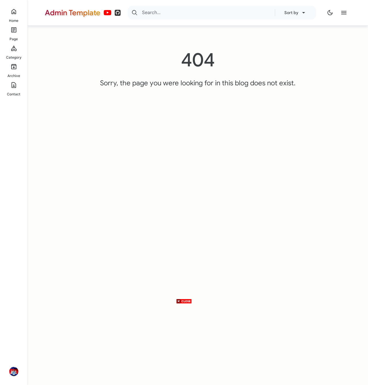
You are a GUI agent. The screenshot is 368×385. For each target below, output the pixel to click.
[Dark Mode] (330, 13)
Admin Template (72, 12)
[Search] (134, 12)
